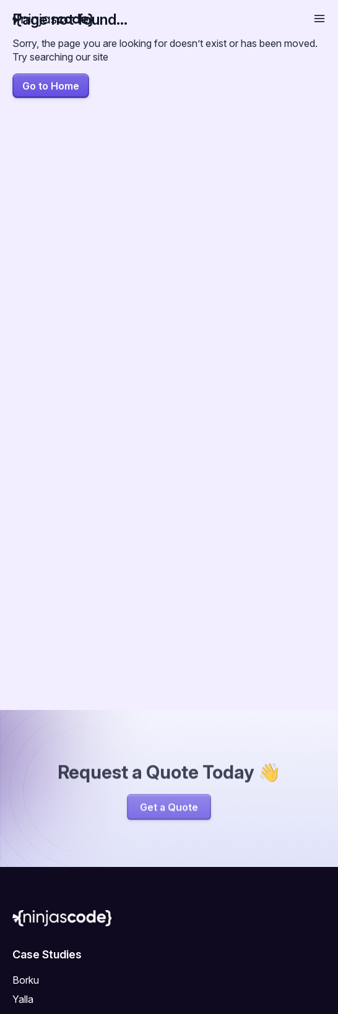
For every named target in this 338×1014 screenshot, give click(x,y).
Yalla (22, 999)
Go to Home (50, 86)
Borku (25, 980)
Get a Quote (169, 809)
